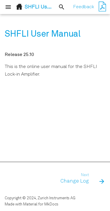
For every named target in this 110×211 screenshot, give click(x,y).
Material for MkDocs (40, 204)
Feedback (83, 7)
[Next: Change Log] (81, 178)
